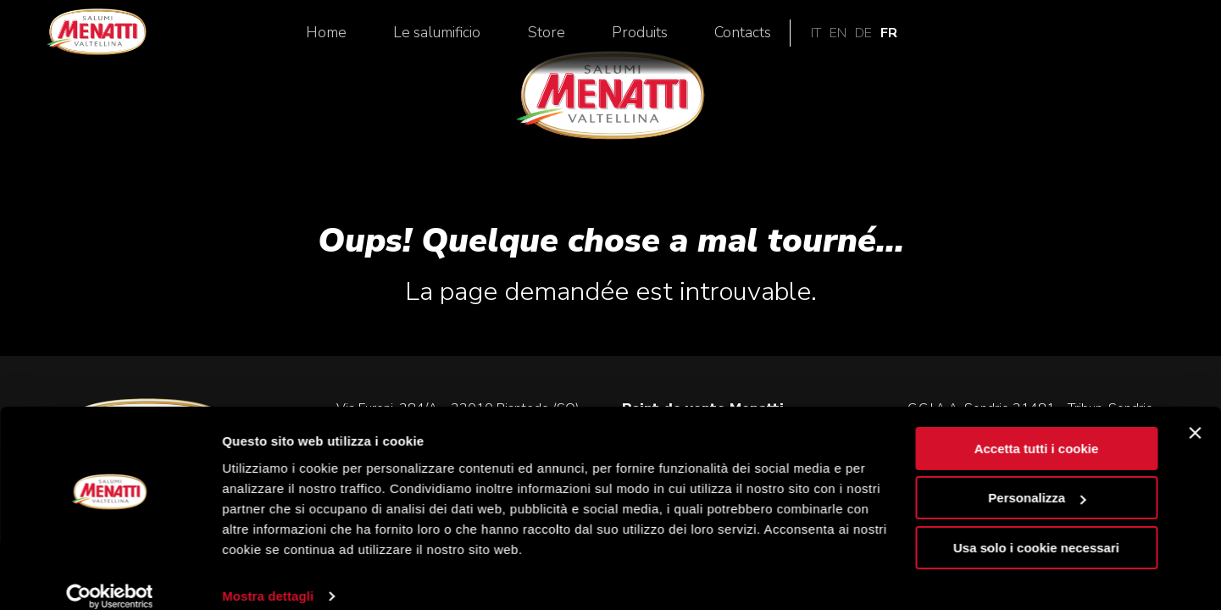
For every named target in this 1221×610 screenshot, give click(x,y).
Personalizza (1036, 478)
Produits (919, 38)
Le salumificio (717, 38)
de (1143, 38)
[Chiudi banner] (1195, 413)
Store (826, 38)
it (1096, 38)
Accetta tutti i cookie (1036, 429)
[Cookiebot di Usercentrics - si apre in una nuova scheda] (110, 577)
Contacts (1022, 38)
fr (1169, 38)
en (1118, 38)
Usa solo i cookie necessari (1036, 528)
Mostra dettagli (268, 576)
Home (606, 38)
